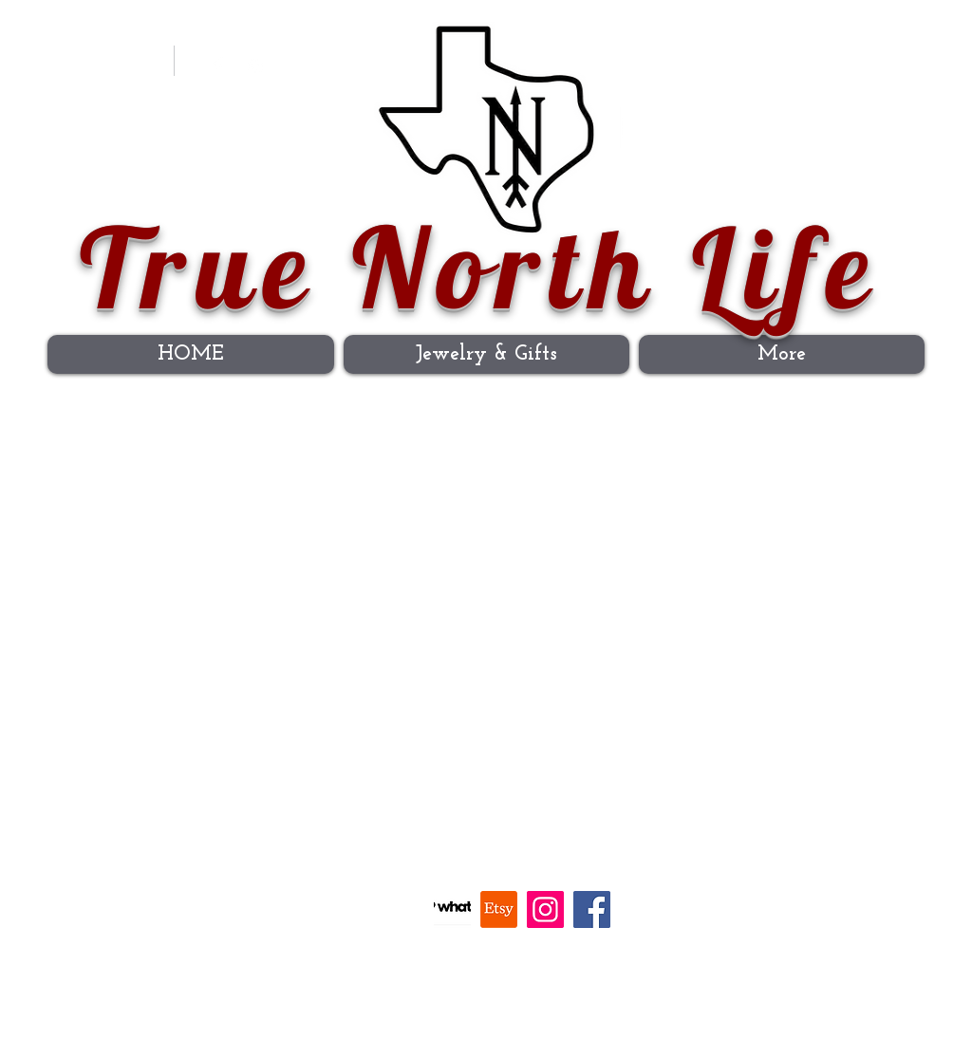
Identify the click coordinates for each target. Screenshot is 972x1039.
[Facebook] (591, 909)
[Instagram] (255, 66)
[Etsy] (498, 909)
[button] (881, 54)
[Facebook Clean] (217, 66)
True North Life (480, 266)
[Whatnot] (452, 909)
